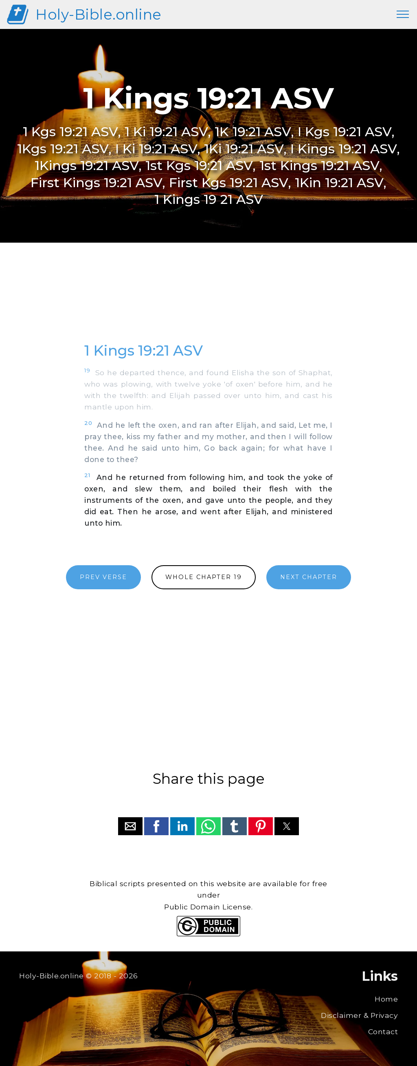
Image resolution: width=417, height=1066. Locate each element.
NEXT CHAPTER (308, 577)
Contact (383, 1031)
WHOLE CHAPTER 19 (203, 577)
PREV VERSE (103, 577)
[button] (130, 826)
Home (386, 999)
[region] (208, 301)
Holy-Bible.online (98, 14)
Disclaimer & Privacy (359, 1015)
